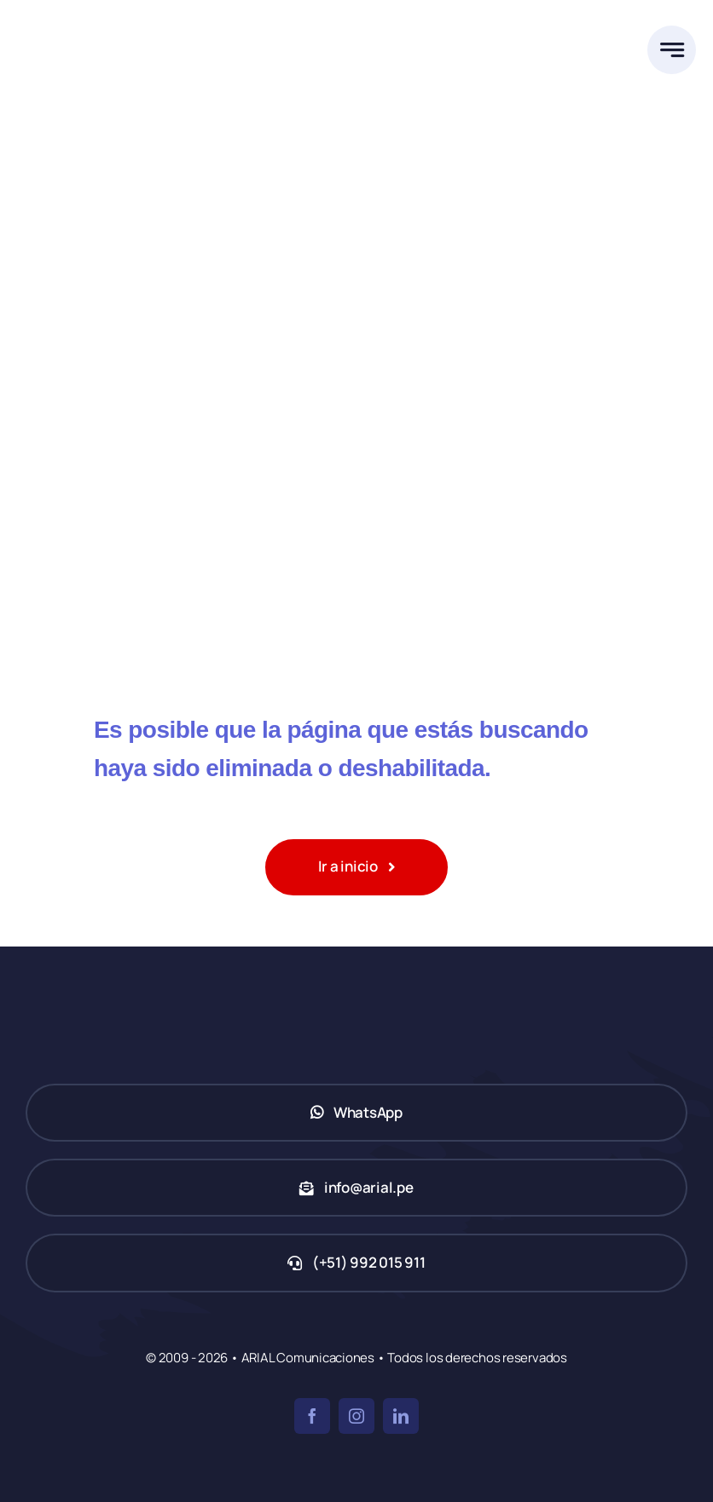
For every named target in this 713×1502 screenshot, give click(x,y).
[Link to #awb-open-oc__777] (671, 50)
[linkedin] (401, 1416)
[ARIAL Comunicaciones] (106, 16)
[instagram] (356, 1416)
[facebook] (312, 1416)
